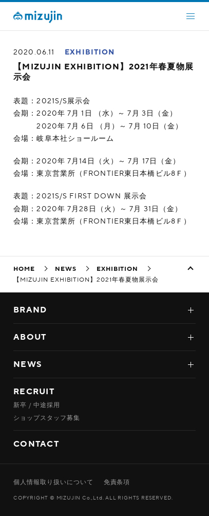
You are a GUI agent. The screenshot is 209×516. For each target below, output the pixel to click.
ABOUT (29, 337)
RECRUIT (33, 391)
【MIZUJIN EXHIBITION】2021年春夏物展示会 (103, 72)
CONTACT (36, 444)
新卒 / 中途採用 (36, 405)
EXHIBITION (90, 52)
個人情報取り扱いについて (53, 482)
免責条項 (117, 482)
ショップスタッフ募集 (46, 418)
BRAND (30, 310)
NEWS (66, 269)
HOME (24, 269)
